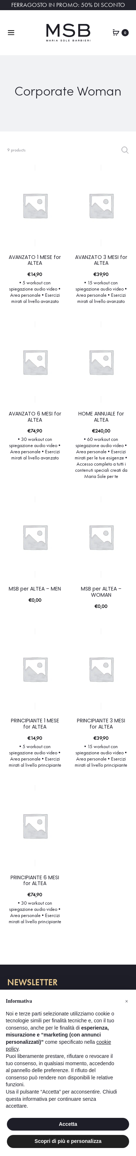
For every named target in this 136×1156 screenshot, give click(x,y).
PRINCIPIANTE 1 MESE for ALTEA (35, 723)
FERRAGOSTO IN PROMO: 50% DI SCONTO (68, 5)
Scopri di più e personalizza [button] (67, 1141)
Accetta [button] (68, 1124)
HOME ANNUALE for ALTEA (101, 416)
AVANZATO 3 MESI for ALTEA (101, 260)
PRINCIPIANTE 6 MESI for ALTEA (35, 880)
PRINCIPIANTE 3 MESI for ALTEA (101, 723)
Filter (125, 150)
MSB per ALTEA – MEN (35, 588)
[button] (126, 1001)
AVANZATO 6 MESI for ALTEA (35, 416)
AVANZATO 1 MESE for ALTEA (35, 260)
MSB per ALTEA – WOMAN (101, 592)
